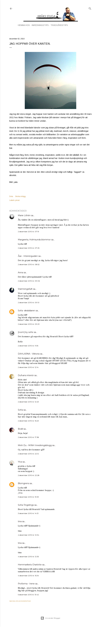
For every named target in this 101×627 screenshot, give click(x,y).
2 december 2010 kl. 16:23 (28, 421)
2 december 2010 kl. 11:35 (28, 346)
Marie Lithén (24, 215)
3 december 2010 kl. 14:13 (28, 513)
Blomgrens (23, 483)
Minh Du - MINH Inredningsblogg (35, 445)
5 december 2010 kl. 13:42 (28, 595)
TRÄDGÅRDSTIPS (59, 25)
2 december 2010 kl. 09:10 (28, 302)
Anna (20, 272)
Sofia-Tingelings (26, 505)
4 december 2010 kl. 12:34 (28, 535)
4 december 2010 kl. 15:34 (28, 575)
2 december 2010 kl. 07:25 (28, 248)
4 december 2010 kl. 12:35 (28, 556)
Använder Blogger (50, 618)
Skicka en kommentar (20, 601)
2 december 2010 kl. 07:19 (28, 231)
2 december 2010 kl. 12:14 (28, 367)
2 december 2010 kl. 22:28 (28, 475)
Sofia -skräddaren (26, 310)
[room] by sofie (25, 332)
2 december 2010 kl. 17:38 (28, 437)
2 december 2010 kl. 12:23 (28, 402)
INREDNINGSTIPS (40, 25)
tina (20, 521)
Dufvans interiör (26, 375)
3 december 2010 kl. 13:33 (28, 497)
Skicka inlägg (20, 196)
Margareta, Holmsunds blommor (34, 239)
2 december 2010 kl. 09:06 (29, 281)
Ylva (20, 461)
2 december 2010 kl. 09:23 (28, 324)
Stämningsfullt (25, 289)
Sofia (20, 410)
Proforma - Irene (26, 583)
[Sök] (90, 8)
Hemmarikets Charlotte (30, 564)
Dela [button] (11, 196)
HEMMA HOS (24, 25)
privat (17, 200)
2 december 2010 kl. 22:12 (28, 454)
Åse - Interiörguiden (28, 256)
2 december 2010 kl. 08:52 (28, 264)
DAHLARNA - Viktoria (28, 353)
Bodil (20, 429)
